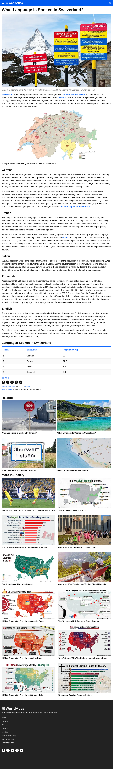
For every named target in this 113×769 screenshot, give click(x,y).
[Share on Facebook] (7, 382)
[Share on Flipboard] (3, 382)
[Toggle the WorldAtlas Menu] (3, 3)
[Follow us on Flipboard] (3, 750)
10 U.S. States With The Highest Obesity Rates (23, 621)
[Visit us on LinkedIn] (21, 750)
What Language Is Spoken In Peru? (73, 470)
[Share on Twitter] (12, 382)
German (66, 94)
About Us (5, 732)
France (65, 237)
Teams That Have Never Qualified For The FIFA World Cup (28, 510)
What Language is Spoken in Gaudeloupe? (77, 433)
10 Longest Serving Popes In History (75, 695)
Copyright (5, 728)
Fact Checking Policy (9, 735)
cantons (62, 97)
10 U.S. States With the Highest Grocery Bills (22, 695)
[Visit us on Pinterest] (17, 750)
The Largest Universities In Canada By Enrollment (24, 547)
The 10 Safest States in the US (72, 510)
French (74, 94)
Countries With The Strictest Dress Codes (77, 547)
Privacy (4, 725)
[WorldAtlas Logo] (15, 3)
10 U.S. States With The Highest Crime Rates (22, 658)
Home (4, 718)
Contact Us (5, 721)
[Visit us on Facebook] (8, 750)
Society (27, 386)
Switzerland (7, 94)
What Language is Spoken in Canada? (19, 433)
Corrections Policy (8, 739)
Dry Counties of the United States (17, 584)
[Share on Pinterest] (16, 382)
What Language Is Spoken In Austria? (19, 470)
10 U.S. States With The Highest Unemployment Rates (82, 658)
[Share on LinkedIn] (20, 382)
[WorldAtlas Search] (110, 3)
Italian (82, 94)
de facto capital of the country (75, 206)
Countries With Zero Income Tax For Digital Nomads (82, 584)
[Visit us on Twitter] (12, 750)
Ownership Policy (8, 743)
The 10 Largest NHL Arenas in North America (78, 621)
